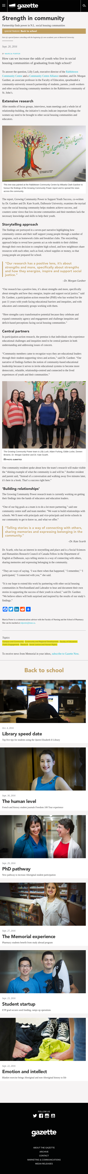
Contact (44, 1155)
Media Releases (44, 1164)
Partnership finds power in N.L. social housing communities (33, 25)
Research (24, 644)
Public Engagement (11, 644)
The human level (19, 801)
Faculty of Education (68, 641)
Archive (43, 1152)
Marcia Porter (12, 54)
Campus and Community (13, 641)
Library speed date (22, 734)
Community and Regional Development (41, 641)
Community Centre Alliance (44, 76)
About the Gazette (44, 1147)
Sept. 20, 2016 (9, 46)
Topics (6, 637)
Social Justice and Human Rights (43, 644)
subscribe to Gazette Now (65, 653)
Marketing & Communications (44, 1160)
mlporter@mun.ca (27, 623)
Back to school (29, 31)
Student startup (18, 1004)
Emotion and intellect (24, 1072)
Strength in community (33, 18)
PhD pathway (16, 869)
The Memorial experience (28, 936)
